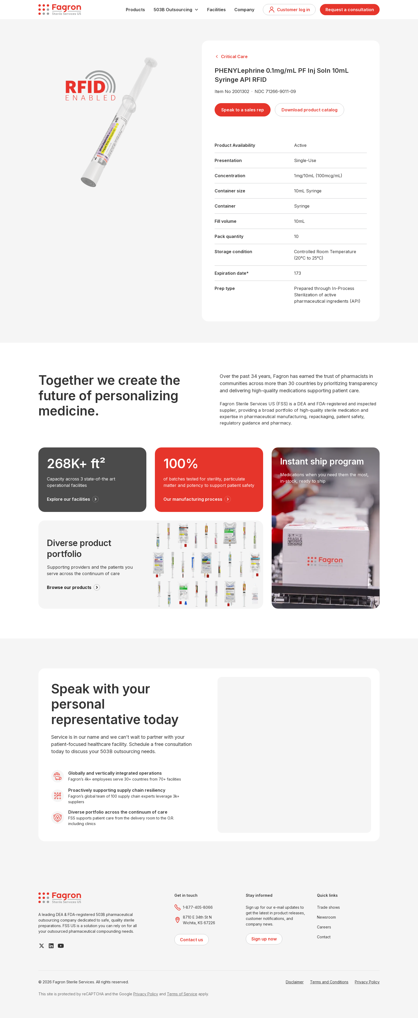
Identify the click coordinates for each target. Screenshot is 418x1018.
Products (135, 9)
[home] (59, 9)
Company (244, 9)
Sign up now (264, 939)
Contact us (191, 939)
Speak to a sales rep (242, 109)
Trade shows (328, 907)
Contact (324, 937)
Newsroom (326, 917)
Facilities (216, 9)
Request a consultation (349, 9)
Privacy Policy (367, 982)
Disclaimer (295, 982)
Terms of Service (182, 994)
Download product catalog (309, 109)
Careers (324, 927)
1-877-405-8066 (198, 907)
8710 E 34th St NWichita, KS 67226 (199, 920)
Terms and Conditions (329, 982)
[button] (176, 9)
